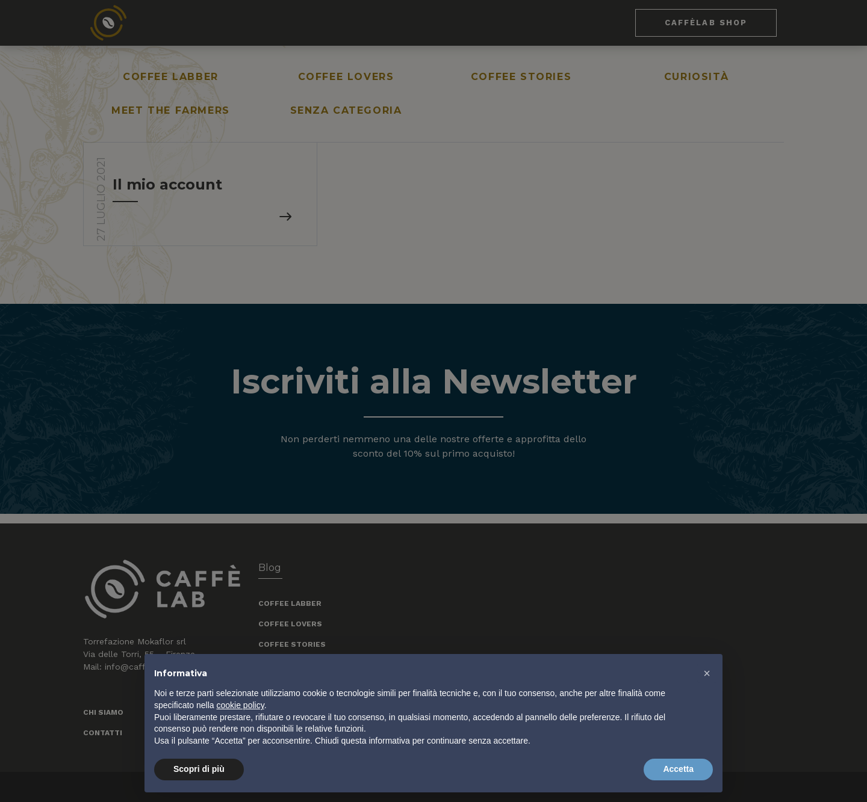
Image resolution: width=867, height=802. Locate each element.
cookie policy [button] (240, 705)
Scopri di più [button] (199, 769)
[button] (706, 673)
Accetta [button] (678, 769)
